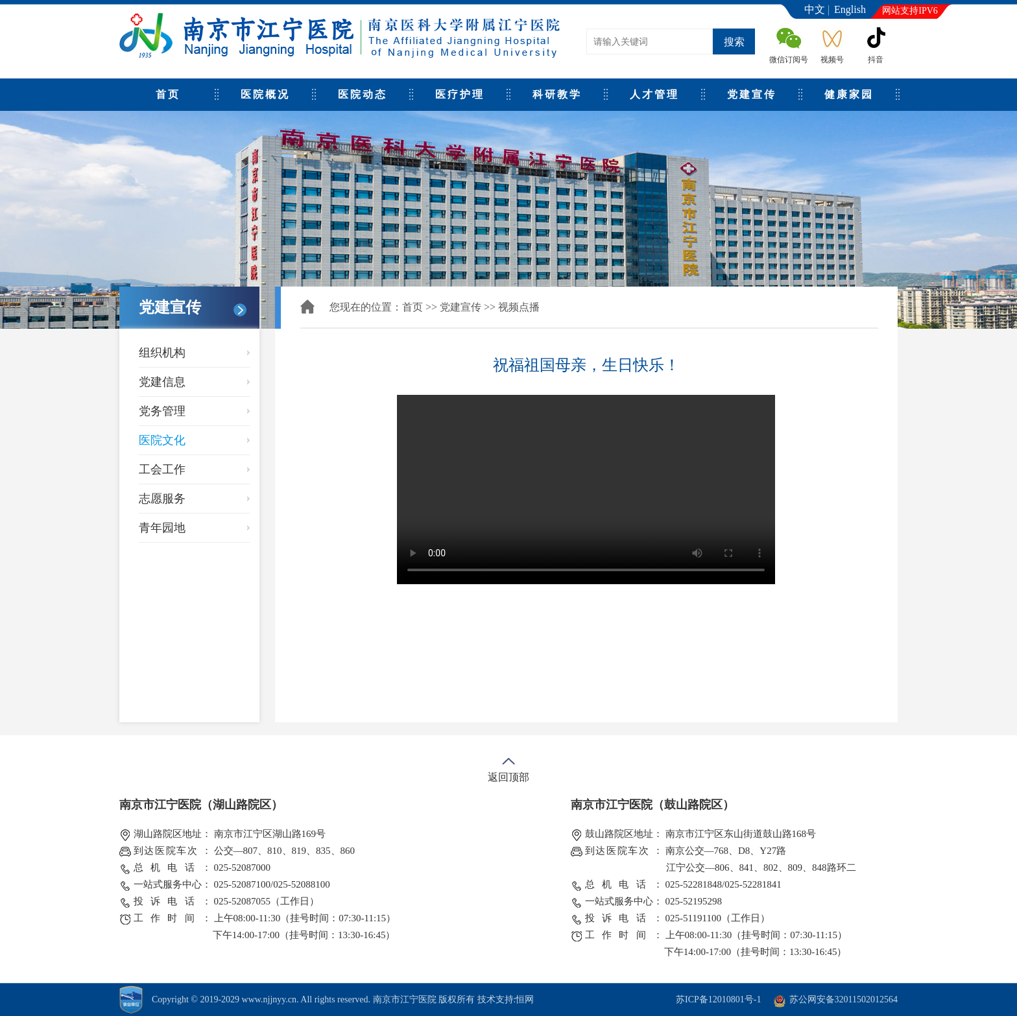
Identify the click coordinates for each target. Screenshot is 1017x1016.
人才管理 (654, 94)
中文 (814, 9)
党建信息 (162, 381)
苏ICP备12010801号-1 (718, 999)
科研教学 (557, 94)
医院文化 (162, 440)
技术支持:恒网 (505, 999)
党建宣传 (751, 94)
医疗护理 (460, 94)
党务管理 (162, 411)
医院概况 (265, 94)
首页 (168, 94)
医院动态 (362, 94)
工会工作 (162, 469)
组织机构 (162, 352)
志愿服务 (162, 498)
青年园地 (162, 527)
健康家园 (849, 94)
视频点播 (519, 307)
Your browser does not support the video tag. (586, 489)
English (850, 9)
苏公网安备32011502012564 (843, 999)
